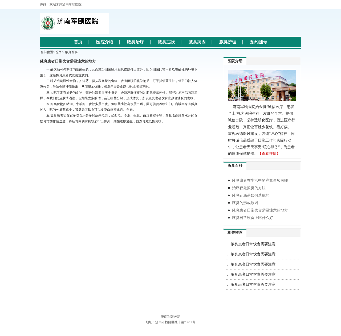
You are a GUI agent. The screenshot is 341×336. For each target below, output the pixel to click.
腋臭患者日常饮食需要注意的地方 (260, 210)
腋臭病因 (197, 42)
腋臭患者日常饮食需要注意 (253, 244)
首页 (78, 42)
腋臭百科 (71, 52)
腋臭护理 (227, 42)
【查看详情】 (269, 154)
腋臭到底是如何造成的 (250, 195)
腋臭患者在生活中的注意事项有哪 (260, 180)
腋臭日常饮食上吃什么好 (252, 218)
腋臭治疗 (135, 42)
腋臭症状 (166, 42)
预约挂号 (258, 42)
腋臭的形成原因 (245, 203)
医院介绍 (104, 42)
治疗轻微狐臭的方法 (249, 188)
